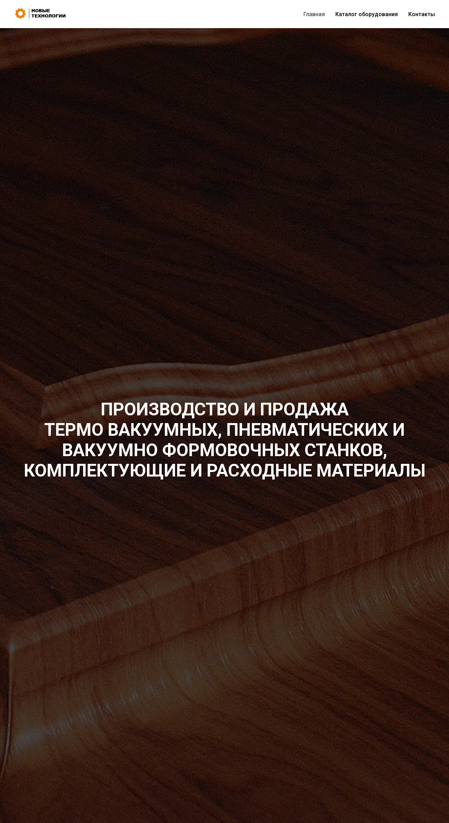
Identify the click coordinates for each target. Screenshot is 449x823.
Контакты (421, 14)
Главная (314, 14)
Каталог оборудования (366, 14)
